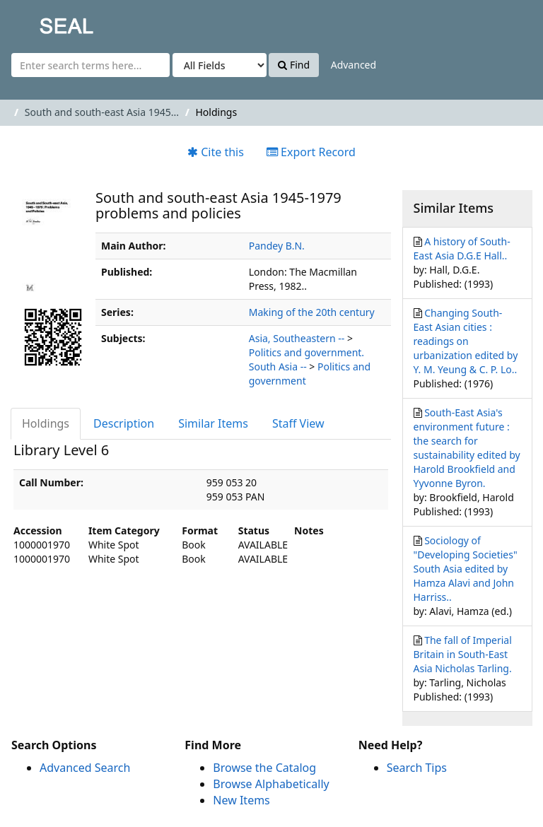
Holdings (45, 423)
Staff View (298, 423)
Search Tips (417, 767)
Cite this (215, 152)
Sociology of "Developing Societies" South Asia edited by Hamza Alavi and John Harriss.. (466, 569)
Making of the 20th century (312, 312)
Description (123, 423)
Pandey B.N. (277, 245)
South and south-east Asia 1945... (102, 112)
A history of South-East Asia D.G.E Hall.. (462, 248)
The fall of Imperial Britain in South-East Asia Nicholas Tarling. (463, 654)
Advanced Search (85, 767)
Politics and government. (306, 352)
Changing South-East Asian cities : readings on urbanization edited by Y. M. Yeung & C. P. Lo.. (466, 341)
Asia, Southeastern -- (297, 338)
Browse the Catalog (264, 767)
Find (294, 64)
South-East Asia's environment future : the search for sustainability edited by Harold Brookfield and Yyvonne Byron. (467, 448)
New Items (241, 800)
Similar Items (213, 423)
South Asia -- (278, 366)
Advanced (353, 64)
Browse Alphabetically (271, 784)
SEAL (38, 21)
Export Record (311, 152)
